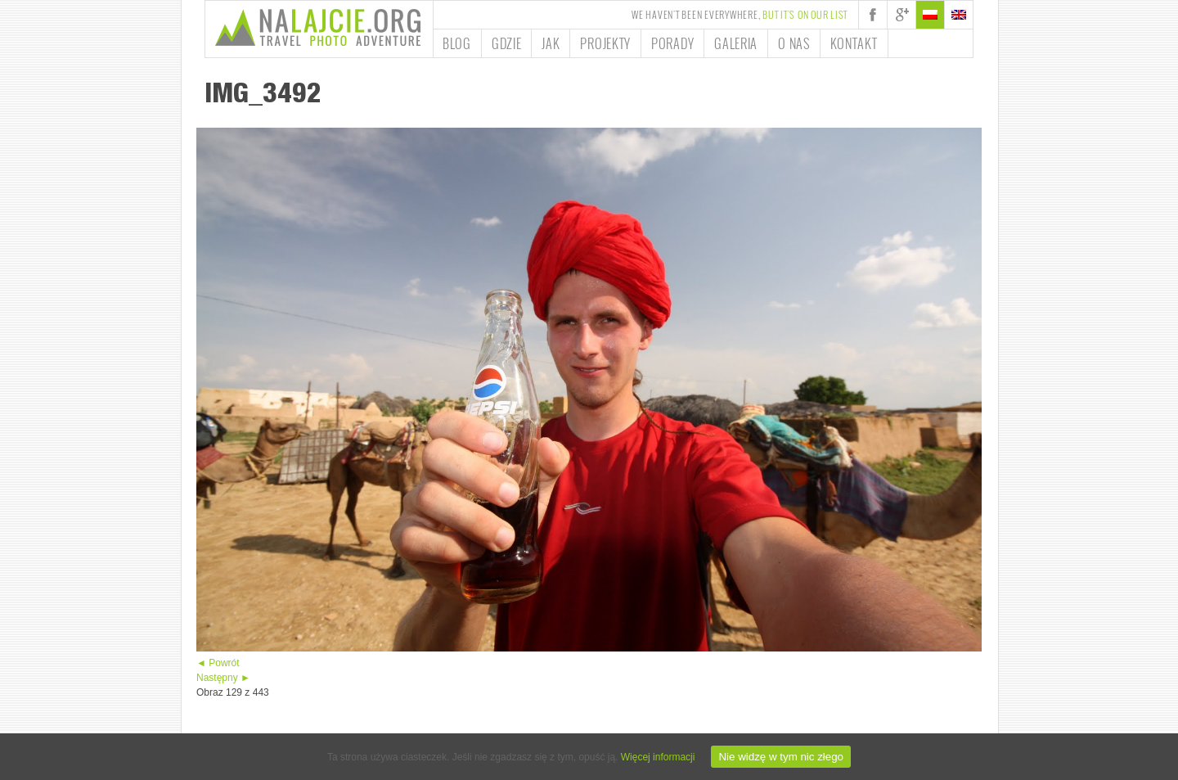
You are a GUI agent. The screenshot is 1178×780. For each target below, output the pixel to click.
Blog (457, 43)
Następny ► (223, 677)
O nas (794, 43)
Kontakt (854, 43)
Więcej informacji (658, 757)
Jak (551, 43)
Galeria (736, 43)
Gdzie (507, 43)
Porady (672, 43)
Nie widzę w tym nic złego (780, 757)
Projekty (605, 43)
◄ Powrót (218, 663)
